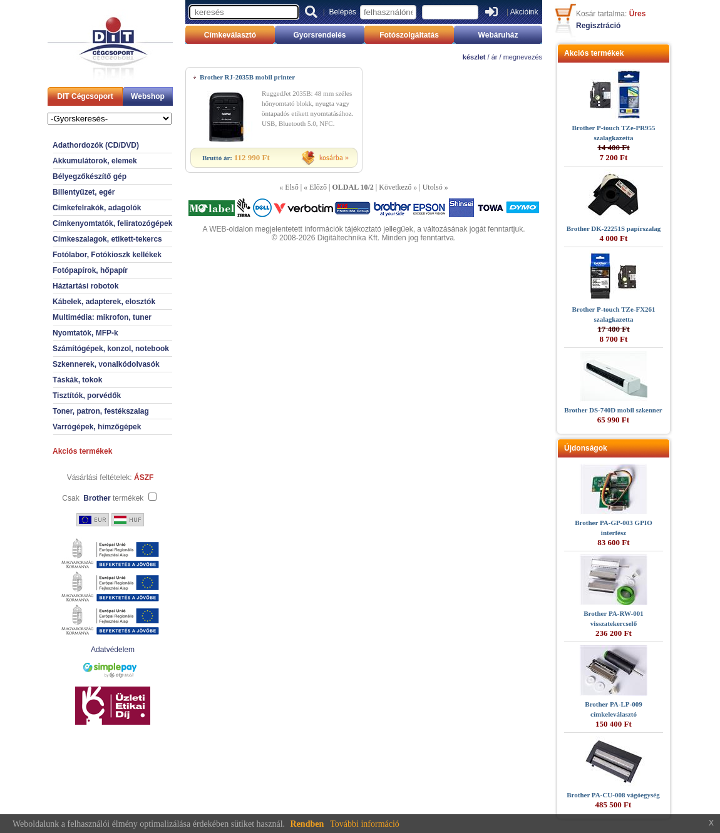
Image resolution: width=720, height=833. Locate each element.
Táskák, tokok (77, 380)
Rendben (307, 824)
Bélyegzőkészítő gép (89, 176)
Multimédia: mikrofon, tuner (102, 317)
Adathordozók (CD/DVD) (96, 145)
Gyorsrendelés (319, 35)
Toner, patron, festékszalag (101, 411)
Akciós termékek (82, 451)
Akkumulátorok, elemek (95, 160)
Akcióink (524, 12)
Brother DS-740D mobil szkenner (613, 410)
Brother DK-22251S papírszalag (614, 228)
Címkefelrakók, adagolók (97, 207)
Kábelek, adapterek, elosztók (104, 301)
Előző (318, 187)
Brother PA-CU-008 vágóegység (613, 795)
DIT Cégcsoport (85, 96)
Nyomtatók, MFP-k (85, 333)
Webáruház (498, 35)
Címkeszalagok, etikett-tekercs (107, 239)
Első (291, 187)
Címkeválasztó (230, 35)
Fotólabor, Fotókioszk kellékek (107, 254)
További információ (364, 824)
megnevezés (522, 57)
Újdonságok (585, 448)
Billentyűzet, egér (84, 192)
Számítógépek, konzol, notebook (111, 348)
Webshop (148, 96)
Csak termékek (102, 498)
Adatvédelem (113, 649)
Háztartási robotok (85, 286)
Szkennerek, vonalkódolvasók (106, 364)
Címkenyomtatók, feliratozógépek (112, 223)
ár (494, 57)
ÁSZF (143, 477)
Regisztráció (598, 25)
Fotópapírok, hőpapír (90, 270)
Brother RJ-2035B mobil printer (247, 77)
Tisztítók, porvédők (87, 395)
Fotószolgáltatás (409, 35)
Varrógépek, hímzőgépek (97, 426)
